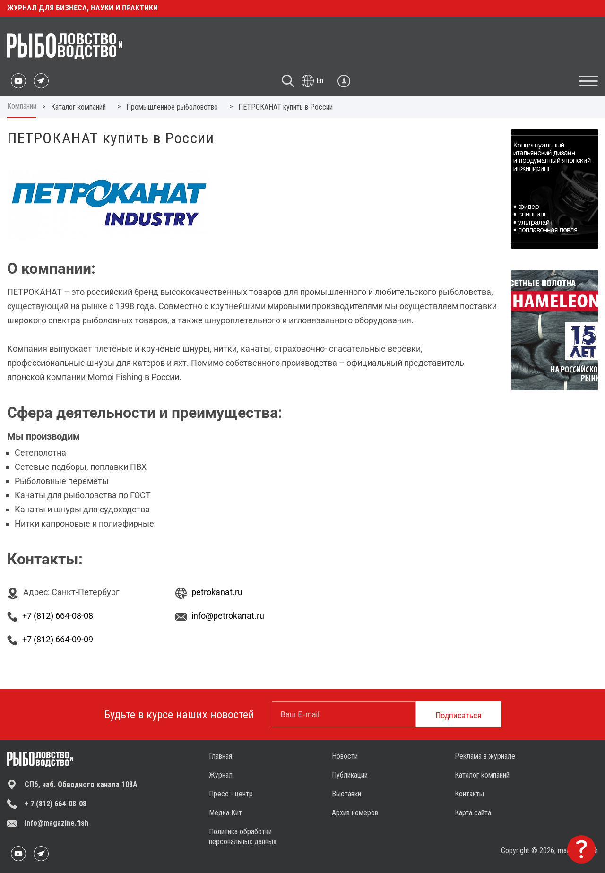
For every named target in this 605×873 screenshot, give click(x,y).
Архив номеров (355, 812)
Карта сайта (473, 812)
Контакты (469, 793)
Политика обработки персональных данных (243, 836)
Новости (345, 756)
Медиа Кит (225, 812)
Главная (220, 756)
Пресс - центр (231, 793)
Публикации (350, 774)
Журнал (221, 774)
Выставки (346, 793)
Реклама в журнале (485, 756)
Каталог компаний (482, 774)
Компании (21, 106)
